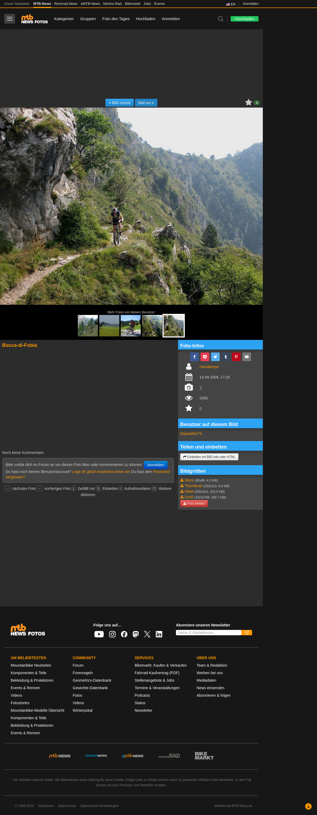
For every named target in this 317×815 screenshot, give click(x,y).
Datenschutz (67, 806)
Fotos (77, 695)
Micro (189, 480)
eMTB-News (90, 4)
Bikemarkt (132, 4)
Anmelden (251, 4)
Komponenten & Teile (28, 673)
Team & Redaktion (212, 665)
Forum (78, 665)
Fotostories (20, 703)
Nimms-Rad (112, 4)
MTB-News (42, 4)
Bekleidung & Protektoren (32, 680)
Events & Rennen (25, 688)
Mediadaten (206, 680)
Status (140, 703)
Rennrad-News (66, 4)
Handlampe (209, 367)
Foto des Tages (116, 18)
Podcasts (142, 695)
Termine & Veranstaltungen (157, 688)
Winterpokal (83, 710)
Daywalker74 (191, 433)
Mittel (189, 491)
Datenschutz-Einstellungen (99, 806)
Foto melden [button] (194, 503)
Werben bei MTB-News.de (233, 806)
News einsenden (210, 688)
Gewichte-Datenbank (90, 688)
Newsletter (143, 710)
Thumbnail (193, 486)
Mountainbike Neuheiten (31, 665)
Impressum (46, 806)
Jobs (147, 4)
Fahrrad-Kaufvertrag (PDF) (157, 673)
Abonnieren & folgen (214, 695)
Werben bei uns (210, 673)
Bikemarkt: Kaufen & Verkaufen (161, 665)
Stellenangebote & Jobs (154, 680)
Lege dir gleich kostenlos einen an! (101, 471)
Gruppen (88, 18)
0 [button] (257, 103)
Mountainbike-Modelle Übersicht (37, 710)
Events (159, 4)
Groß (189, 497)
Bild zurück (119, 103)
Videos (16, 695)
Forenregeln (83, 673)
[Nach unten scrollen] (308, 806)
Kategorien (64, 18)
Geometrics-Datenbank (92, 680)
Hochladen (146, 18)
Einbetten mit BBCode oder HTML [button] (209, 457)
